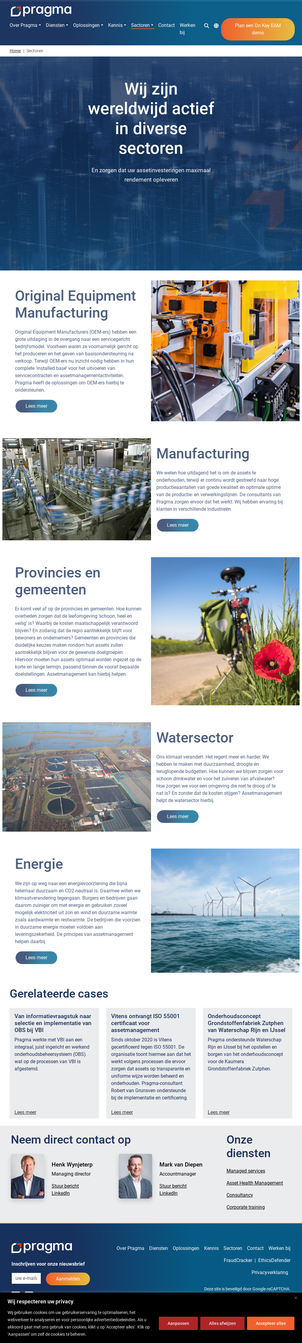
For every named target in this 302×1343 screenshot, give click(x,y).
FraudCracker (238, 1260)
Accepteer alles (271, 1323)
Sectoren (140, 25)
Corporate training (245, 1207)
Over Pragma (23, 25)
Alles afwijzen (222, 1323)
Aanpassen (178, 1323)
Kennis (115, 25)
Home (15, 50)
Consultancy (239, 1195)
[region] (151, 1318)
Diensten (55, 25)
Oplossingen (86, 25)
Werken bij (187, 28)
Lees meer (25, 1112)
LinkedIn (61, 1193)
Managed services (245, 1171)
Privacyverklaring (270, 1272)
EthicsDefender (274, 1260)
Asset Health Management (254, 1183)
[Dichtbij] (295, 1297)
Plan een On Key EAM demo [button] (258, 29)
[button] (206, 25)
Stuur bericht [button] (65, 1186)
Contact (166, 25)
